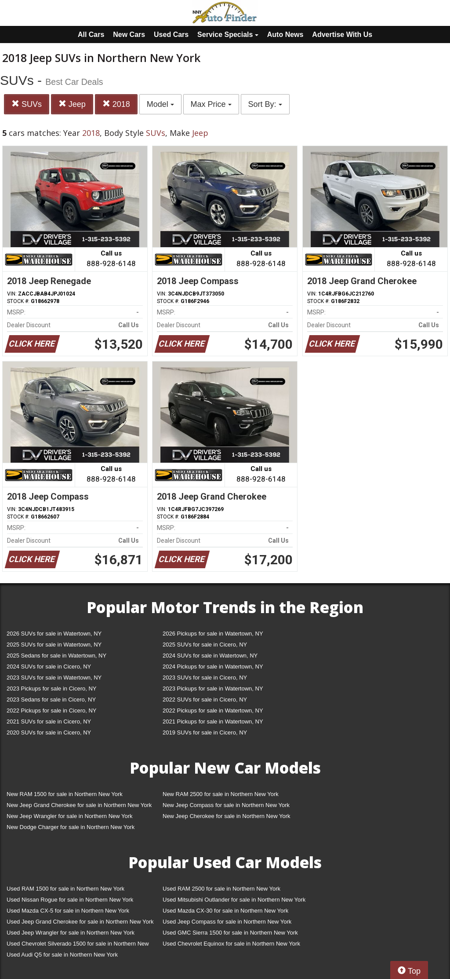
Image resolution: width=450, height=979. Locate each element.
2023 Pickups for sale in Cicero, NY (51, 688)
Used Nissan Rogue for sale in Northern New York (70, 899)
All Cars (91, 34)
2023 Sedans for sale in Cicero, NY (51, 699)
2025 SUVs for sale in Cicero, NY (205, 644)
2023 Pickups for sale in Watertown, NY (213, 688)
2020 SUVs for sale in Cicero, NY (49, 732)
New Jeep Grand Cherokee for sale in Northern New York (79, 805)
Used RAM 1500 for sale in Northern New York (65, 888)
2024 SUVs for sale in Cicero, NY (49, 666)
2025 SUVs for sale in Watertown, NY (54, 644)
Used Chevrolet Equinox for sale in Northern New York (231, 943)
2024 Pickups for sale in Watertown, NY (213, 666)
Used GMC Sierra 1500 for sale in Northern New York (230, 932)
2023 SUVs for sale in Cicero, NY (205, 677)
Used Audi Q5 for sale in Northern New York (62, 954)
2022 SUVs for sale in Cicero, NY (205, 699)
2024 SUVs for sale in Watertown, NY (210, 655)
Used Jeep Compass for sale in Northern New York (227, 921)
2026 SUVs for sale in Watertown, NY (54, 633)
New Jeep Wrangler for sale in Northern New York (70, 816)
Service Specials (227, 34)
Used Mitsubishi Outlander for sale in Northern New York (234, 899)
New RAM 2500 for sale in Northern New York (221, 794)
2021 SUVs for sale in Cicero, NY (49, 721)
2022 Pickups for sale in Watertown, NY (213, 710)
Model (160, 104)
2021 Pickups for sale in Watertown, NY (213, 721)
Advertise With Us (342, 34)
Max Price (211, 104)
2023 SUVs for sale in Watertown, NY (54, 677)
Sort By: (265, 104)
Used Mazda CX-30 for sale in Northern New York (225, 910)
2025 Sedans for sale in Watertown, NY (56, 655)
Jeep (72, 104)
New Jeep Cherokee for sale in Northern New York (226, 816)
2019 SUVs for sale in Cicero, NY (205, 732)
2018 (116, 104)
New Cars (129, 34)
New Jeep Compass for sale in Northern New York (226, 805)
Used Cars (171, 34)
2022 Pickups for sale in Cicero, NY (51, 710)
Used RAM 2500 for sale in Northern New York (221, 888)
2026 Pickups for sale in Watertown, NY (213, 633)
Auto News (285, 34)
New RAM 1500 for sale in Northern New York (65, 794)
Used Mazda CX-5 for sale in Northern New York (68, 910)
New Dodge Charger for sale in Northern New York (70, 827)
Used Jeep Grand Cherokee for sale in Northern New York (80, 921)
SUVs (26, 104)
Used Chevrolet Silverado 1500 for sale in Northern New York (78, 945)
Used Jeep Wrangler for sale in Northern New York (70, 932)
